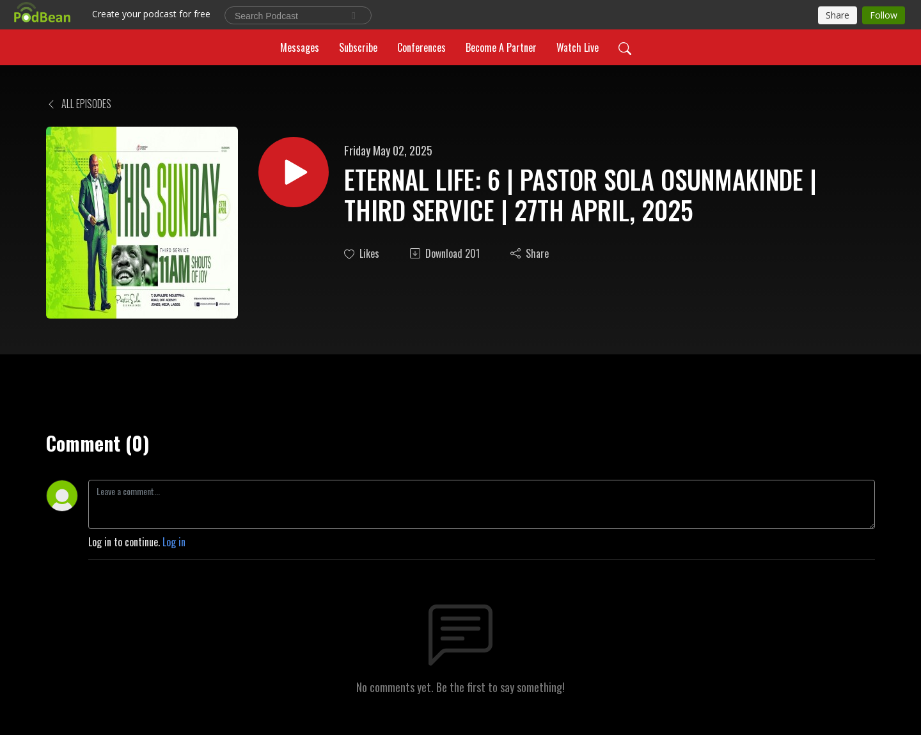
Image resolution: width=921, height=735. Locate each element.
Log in (173, 541)
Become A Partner (501, 47)
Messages (299, 47)
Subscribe (358, 47)
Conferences (421, 47)
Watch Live (577, 47)
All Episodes (78, 103)
